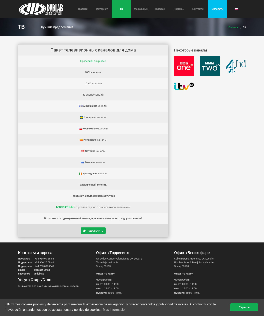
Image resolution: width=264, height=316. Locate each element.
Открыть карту (105, 273)
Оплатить (217, 8)
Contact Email (42, 269)
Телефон (160, 8)
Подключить (93, 230)
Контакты (198, 8)
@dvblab (39, 273)
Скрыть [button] (244, 307)
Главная (82, 8)
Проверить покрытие (93, 61)
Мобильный (141, 8)
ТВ (121, 8)
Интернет (102, 8)
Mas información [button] (114, 309)
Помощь (179, 8)
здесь (74, 286)
